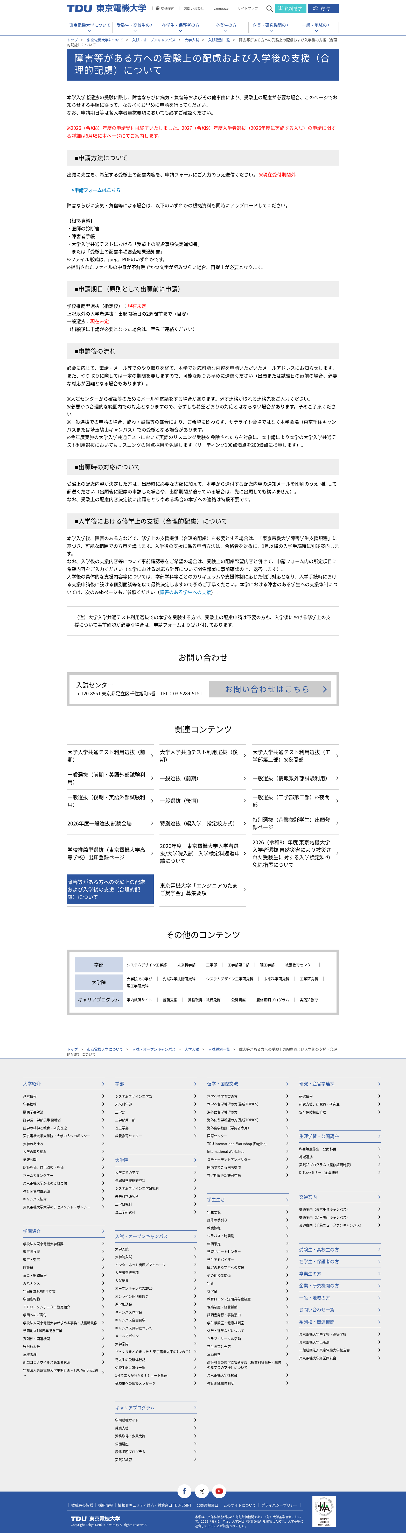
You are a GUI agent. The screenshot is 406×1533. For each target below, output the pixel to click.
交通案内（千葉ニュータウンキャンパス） (331, 1225)
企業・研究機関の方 (271, 25)
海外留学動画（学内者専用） (229, 1127)
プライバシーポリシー (279, 1505)
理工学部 (267, 965)
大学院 (121, 1160)
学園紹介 (32, 1231)
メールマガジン (127, 1335)
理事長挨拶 (31, 1251)
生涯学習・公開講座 (319, 1136)
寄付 (326, 8)
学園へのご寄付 (35, 1314)
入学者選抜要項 (127, 1272)
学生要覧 (214, 1212)
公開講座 (238, 1000)
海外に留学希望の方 (222, 1112)
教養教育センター (299, 965)
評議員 (28, 1267)
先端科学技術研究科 (179, 979)
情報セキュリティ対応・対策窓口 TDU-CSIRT (154, 1505)
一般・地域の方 (316, 25)
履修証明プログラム (272, 1000)
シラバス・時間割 (220, 1235)
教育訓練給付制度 (220, 1383)
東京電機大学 (96, 1519)
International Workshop (225, 1151)
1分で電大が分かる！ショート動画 (141, 1375)
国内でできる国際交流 (224, 1167)
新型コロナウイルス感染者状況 (46, 1362)
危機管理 (30, 1354)
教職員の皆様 (82, 1505)
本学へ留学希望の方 (222, 1096)
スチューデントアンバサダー (229, 1159)
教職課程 (214, 1227)
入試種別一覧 (219, 39)
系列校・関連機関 (36, 1338)
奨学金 (212, 1291)
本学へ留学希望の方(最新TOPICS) (232, 1103)
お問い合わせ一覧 (316, 1309)
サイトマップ (248, 8)
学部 (119, 1083)
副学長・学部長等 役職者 (42, 1119)
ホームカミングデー (38, 1175)
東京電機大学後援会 (222, 1375)
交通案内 (167, 8)
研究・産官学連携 (316, 1083)
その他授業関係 (219, 1275)
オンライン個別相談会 (132, 1296)
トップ (72, 39)
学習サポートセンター (224, 1251)
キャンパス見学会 (128, 1312)
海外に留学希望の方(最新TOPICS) (232, 1119)
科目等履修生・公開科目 (317, 1148)
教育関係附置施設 (36, 1191)
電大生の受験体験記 (130, 1359)
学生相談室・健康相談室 (225, 1322)
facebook (184, 1491)
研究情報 (306, 1096)
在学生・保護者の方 (180, 25)
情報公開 (30, 1159)
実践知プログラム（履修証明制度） (326, 1164)
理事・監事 (31, 1259)
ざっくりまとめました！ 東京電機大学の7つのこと (153, 1351)
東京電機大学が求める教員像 (45, 1183)
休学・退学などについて (225, 1330)
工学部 (211, 965)
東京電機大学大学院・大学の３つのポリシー (56, 1135)
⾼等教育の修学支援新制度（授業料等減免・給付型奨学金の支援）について (244, 1365)
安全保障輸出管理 (312, 1112)
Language (220, 8)
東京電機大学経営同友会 (317, 1357)
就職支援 (170, 1000)
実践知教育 (309, 1000)
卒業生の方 (226, 25)
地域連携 (306, 1156)
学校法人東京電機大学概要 (43, 1243)
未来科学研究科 (276, 979)
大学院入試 (123, 1256)
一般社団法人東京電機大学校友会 (324, 1349)
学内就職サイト (139, 1000)
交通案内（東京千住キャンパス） (324, 1209)
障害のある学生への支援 (185, 592)
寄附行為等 (31, 1346)
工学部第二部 (238, 965)
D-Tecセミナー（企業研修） (320, 1172)
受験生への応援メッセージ (135, 1383)
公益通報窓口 (207, 1505)
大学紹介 (32, 1083)
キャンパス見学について (133, 1327)
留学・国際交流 (222, 1083)
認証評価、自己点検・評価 (43, 1167)
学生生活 (216, 1199)
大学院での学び (139, 979)
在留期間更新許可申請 (224, 1175)
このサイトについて (239, 1505)
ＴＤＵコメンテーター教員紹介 (46, 1306)
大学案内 (122, 1343)
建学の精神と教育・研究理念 (45, 1127)
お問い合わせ (194, 8)
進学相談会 (123, 1304)
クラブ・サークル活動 (224, 1338)
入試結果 (122, 1280)
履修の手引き (217, 1219)
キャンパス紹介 (35, 1198)
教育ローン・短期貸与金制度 (229, 1298)
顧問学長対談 (33, 1112)
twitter (202, 1491)
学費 (210, 1283)
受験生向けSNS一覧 (130, 1367)
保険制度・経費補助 (222, 1306)
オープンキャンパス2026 (133, 1288)
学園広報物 (31, 1298)
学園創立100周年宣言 (39, 1291)
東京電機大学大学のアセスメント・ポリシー (56, 1206)
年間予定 (214, 1243)
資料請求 (293, 8)
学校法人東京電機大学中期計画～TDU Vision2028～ (60, 1373)
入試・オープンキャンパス (154, 39)
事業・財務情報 (35, 1275)
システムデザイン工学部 (147, 965)
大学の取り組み (35, 1151)
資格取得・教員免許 (204, 1000)
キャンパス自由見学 (130, 1319)
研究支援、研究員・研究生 (319, 1103)
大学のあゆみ (33, 1143)
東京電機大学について (90, 25)
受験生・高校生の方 (135, 25)
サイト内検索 (274, 8)
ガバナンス (31, 1283)
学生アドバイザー (220, 1259)
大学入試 (192, 39)
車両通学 (214, 1354)
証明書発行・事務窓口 (224, 1314)
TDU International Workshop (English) (237, 1143)
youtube (219, 1491)
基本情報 (30, 1096)
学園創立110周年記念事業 (42, 1330)
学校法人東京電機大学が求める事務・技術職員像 (60, 1322)
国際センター (217, 1135)
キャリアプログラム (135, 1407)
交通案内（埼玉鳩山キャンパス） (324, 1217)
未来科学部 (186, 965)
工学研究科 (309, 979)
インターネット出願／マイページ (140, 1264)
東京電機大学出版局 (314, 1342)
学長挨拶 (30, 1103)
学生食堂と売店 (219, 1346)
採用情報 (105, 1505)
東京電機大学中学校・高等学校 (322, 1334)
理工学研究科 (138, 986)
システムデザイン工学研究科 (229, 979)
